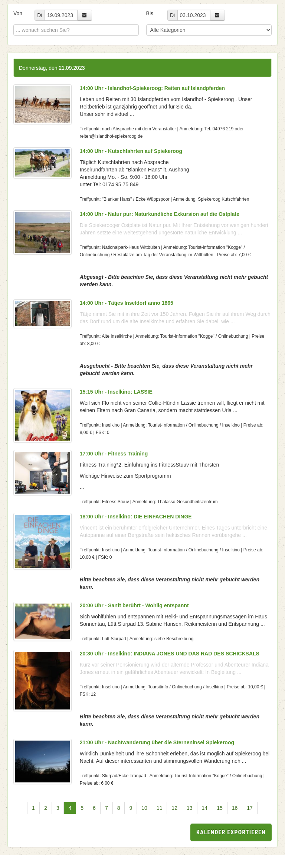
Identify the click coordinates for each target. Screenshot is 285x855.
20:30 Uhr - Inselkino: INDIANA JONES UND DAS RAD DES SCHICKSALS (169, 654)
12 (174, 808)
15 (220, 808)
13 (190, 808)
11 (160, 808)
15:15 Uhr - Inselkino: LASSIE (116, 392)
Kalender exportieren (231, 832)
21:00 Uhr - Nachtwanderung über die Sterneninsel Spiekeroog (157, 742)
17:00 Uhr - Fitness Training (114, 454)
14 (205, 808)
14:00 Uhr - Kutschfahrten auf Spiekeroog (131, 151)
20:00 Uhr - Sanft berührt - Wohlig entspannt (134, 605)
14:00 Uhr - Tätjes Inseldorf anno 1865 (126, 303)
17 (250, 808)
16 (235, 808)
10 (144, 808)
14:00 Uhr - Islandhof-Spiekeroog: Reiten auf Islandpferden (152, 88)
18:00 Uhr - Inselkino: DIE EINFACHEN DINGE (136, 517)
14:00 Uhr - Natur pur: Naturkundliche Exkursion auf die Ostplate (159, 214)
